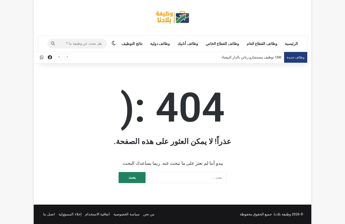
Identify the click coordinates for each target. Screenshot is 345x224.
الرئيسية (291, 43)
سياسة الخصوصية (126, 214)
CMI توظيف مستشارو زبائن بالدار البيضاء (251, 57)
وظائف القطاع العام (262, 43)
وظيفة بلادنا (282, 214)
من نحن (148, 214)
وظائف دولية (160, 43)
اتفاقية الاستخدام (97, 214)
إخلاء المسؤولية (69, 214)
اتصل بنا (49, 214)
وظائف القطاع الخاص (222, 43)
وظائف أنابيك (187, 43)
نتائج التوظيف (132, 43)
